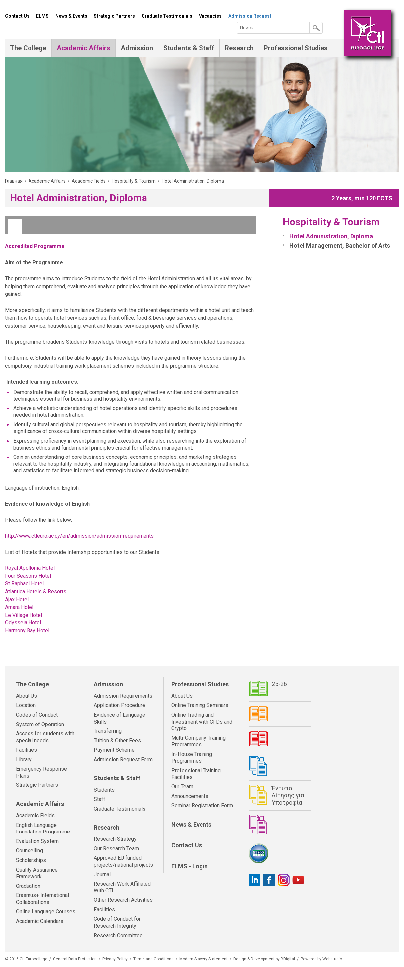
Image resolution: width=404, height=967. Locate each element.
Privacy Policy (115, 959)
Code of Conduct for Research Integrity (117, 922)
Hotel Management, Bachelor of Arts (339, 245)
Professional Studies (296, 48)
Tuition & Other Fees (117, 740)
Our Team (182, 786)
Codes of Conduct (37, 715)
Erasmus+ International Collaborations (42, 898)
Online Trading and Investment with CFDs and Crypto (201, 721)
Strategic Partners (114, 16)
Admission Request (249, 16)
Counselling (29, 850)
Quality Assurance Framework (37, 873)
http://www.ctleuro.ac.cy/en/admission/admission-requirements (79, 536)
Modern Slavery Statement (203, 959)
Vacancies (210, 16)
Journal (102, 874)
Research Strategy (115, 839)
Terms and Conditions (153, 959)
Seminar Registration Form (202, 805)
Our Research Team (116, 848)
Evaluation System (37, 841)
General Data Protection (75, 959)
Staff (99, 799)
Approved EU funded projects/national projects (123, 861)
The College (28, 48)
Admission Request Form (123, 759)
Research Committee (118, 935)
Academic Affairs (83, 48)
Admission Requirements (123, 696)
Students (104, 790)
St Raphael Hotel (24, 583)
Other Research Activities (123, 900)
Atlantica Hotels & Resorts (35, 591)
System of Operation (40, 724)
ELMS (42, 16)
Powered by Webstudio (321, 959)
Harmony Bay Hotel (27, 630)
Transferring (108, 731)
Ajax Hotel (17, 599)
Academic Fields (89, 181)
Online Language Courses (45, 911)
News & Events (71, 16)
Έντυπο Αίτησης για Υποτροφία (288, 795)
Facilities (26, 750)
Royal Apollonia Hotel (30, 568)
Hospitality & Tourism (134, 181)
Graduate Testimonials (167, 16)
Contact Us (17, 16)
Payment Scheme (114, 750)
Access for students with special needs (45, 737)
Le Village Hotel (24, 615)
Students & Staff (188, 48)
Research (239, 48)
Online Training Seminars (199, 705)
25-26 (279, 683)
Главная (14, 181)
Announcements (189, 796)
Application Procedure (119, 705)
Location (26, 705)
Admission (137, 48)
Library (24, 759)
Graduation (28, 886)
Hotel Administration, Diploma (331, 236)
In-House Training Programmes (191, 757)
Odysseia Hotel (23, 622)
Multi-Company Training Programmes (198, 741)
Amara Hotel (19, 607)
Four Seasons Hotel (28, 576)
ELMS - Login (189, 866)
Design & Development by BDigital (264, 959)
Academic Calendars (39, 921)
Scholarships (31, 860)
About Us (26, 696)
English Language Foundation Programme (43, 828)
